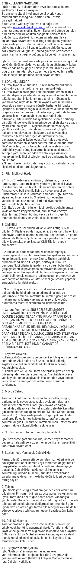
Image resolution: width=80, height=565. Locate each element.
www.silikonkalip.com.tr (29, 27)
